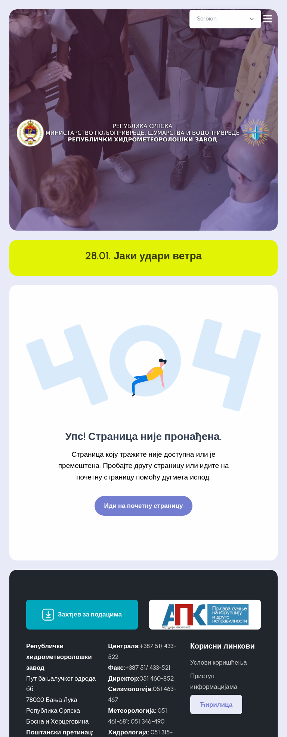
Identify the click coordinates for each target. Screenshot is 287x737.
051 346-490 (147, 721)
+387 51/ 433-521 (147, 667)
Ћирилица (216, 704)
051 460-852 (156, 678)
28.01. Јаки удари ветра (143, 256)
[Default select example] (225, 19)
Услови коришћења (218, 662)
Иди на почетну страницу (143, 505)
